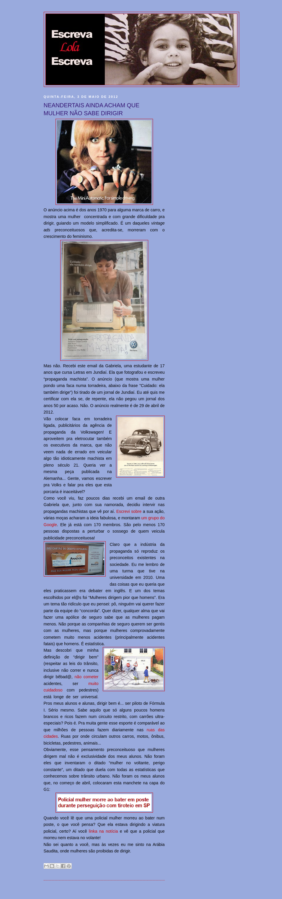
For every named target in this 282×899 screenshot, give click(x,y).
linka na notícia (103, 831)
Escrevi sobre (129, 511)
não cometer (87, 676)
